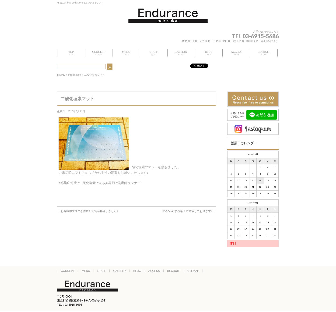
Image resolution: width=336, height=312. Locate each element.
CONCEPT (68, 270)
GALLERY (119, 270)
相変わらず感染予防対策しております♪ (189, 211)
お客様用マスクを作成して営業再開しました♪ (87, 211)
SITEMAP (193, 270)
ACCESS (154, 270)
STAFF (101, 270)
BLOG (137, 270)
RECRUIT (173, 270)
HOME (61, 74)
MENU (86, 270)
